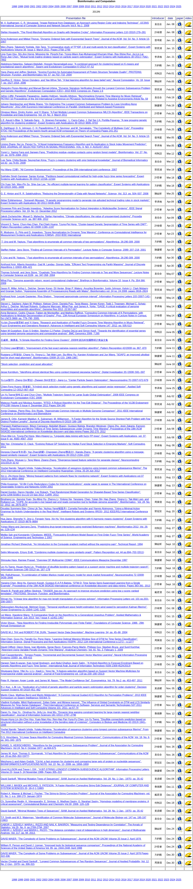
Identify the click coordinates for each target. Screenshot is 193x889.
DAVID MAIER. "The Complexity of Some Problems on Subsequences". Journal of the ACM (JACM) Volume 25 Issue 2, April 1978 (71, 839)
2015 (118, 6)
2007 (69, 6)
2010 (87, 6)
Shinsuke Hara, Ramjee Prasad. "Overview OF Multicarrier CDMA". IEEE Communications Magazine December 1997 (64, 560)
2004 (51, 6)
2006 (63, 6)
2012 (99, 6)
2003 (45, 6)
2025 (178, 6)
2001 (32, 6)
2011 (93, 6)
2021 (154, 6)
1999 (20, 6)
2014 (111, 6)
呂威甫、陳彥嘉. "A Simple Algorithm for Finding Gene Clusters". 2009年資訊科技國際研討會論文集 (54, 340)
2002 (38, 6)
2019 (142, 6)
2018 (136, 6)
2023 (166, 6)
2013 (105, 6)
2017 (130, 6)
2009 (81, 6)
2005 (57, 6)
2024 (172, 6)
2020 (148, 6)
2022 (160, 6)
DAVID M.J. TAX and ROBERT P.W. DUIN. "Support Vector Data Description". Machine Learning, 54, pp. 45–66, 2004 (64, 632)
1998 (14, 6)
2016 (124, 6)
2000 (26, 6)
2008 (75, 6)
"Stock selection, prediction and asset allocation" (27, 364)
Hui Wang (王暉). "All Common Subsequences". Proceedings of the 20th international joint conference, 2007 (59, 169)
